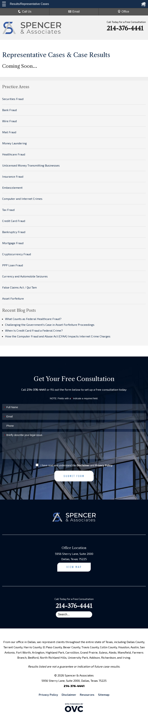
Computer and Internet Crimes (22, 198)
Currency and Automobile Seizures (25, 276)
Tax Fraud (8, 209)
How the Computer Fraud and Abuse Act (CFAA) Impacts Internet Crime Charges (57, 336)
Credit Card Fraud (13, 221)
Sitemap (103, 694)
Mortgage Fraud (12, 243)
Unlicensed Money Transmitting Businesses (31, 165)
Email (74, 11)
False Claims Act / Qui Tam (19, 287)
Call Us (24, 11)
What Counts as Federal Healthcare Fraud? (33, 319)
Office (123, 11)
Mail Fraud (9, 132)
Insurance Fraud (12, 176)
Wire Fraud (9, 121)
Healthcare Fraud (13, 154)
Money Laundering (14, 143)
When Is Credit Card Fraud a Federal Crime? (34, 330)
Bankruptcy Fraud (13, 232)
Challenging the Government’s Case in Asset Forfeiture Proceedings (49, 324)
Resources (87, 694)
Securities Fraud (12, 99)
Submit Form (73, 476)
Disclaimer (83, 465)
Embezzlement (12, 187)
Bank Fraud (9, 110)
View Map (74, 567)
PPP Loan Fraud (12, 265)
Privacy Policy (103, 465)
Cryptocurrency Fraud (16, 254)
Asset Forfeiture (13, 298)
